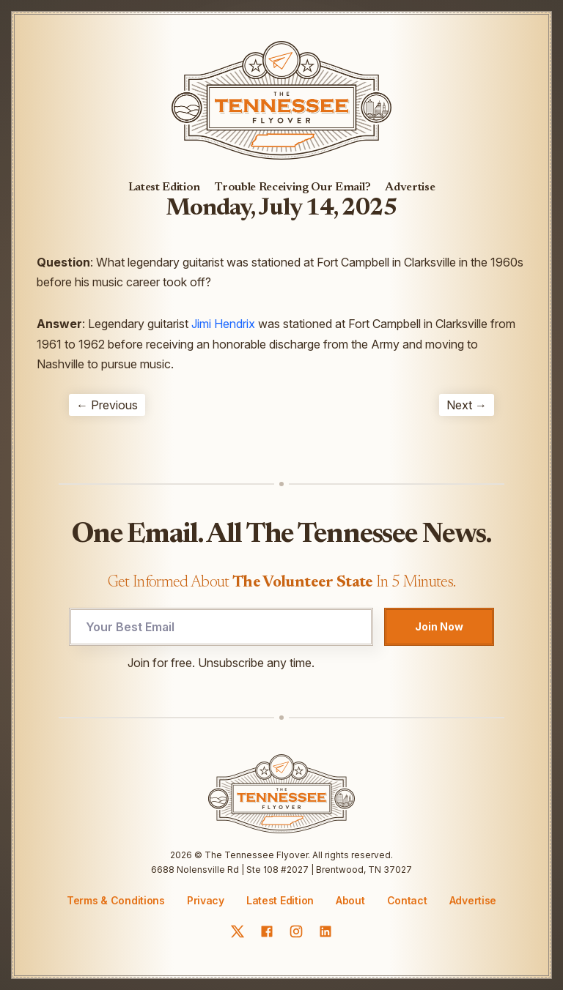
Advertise (410, 187)
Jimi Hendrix (223, 323)
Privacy (205, 900)
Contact (407, 901)
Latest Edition (164, 187)
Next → (466, 405)
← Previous (107, 405)
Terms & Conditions (116, 900)
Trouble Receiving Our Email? (292, 187)
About (350, 901)
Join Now (439, 626)
